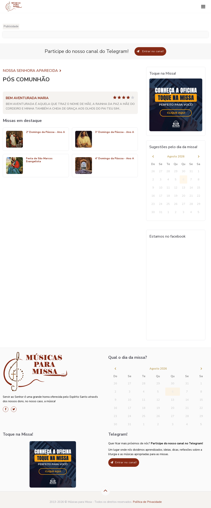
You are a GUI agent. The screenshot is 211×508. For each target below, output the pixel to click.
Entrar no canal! (150, 51)
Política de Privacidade (147, 502)
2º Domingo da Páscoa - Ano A (45, 132)
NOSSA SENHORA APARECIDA (32, 71)
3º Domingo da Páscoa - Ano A (114, 132)
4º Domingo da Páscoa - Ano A (114, 158)
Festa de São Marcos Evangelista (39, 160)
